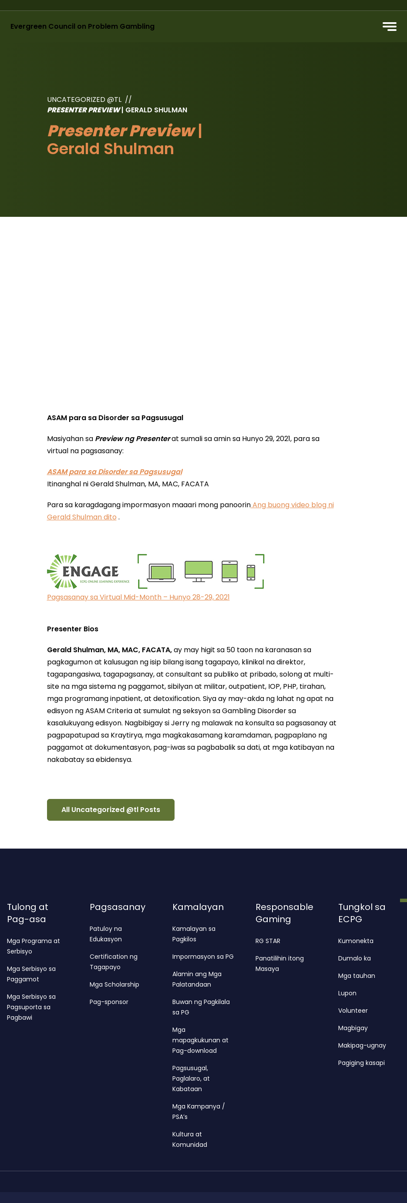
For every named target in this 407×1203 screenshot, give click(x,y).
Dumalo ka (354, 958)
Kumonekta (355, 941)
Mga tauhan (356, 975)
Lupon (347, 993)
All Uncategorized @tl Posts (110, 810)
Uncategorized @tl (84, 99)
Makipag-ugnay (362, 1045)
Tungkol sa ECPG (362, 913)
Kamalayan (198, 907)
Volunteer (353, 1010)
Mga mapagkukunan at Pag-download (200, 1040)
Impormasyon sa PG (203, 956)
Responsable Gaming (284, 913)
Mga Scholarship (114, 984)
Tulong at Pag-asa (27, 913)
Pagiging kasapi (361, 1062)
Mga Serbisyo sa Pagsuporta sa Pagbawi (31, 1007)
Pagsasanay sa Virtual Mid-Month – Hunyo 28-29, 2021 (138, 597)
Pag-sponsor (109, 1001)
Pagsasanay (117, 907)
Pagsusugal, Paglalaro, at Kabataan (191, 1078)
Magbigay (353, 1028)
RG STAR (268, 941)
